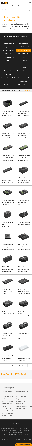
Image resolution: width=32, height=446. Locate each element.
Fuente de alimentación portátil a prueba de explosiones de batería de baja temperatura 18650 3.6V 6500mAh (24, 358)
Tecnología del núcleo (7, 415)
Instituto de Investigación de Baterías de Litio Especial (8, 404)
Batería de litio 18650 (24, 50)
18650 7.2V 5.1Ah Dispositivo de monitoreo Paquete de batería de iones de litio (23, 247)
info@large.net (9, 388)
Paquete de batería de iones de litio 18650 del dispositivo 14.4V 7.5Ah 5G (24, 114)
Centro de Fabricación (7, 411)
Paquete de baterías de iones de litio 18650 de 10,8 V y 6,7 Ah (8, 180)
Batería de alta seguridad (23, 47)
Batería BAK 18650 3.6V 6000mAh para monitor (8, 336)
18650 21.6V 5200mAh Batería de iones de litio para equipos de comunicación (8, 314)
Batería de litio (8, 84)
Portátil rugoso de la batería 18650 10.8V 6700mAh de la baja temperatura (8, 158)
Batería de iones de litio (8, 36)
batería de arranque (8, 50)
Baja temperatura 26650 (22, 394)
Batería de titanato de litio (8, 77)
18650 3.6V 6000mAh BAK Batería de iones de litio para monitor (23, 314)
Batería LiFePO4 (23, 43)
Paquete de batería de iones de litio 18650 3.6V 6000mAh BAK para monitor (24, 336)
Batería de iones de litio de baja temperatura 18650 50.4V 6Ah (7, 114)
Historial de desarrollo (7, 394)
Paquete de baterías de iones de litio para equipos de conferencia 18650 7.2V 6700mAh (24, 225)
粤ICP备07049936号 (22, 434)
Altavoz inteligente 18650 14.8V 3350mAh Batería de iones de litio (8, 225)
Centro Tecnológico (7, 408)
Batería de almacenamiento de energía (8, 57)
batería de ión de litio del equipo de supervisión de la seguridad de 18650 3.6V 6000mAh (8, 136)
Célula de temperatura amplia (24, 406)
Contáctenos (5, 399)
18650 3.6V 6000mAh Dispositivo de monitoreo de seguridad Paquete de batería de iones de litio (24, 269)
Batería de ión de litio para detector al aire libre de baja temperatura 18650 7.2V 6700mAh (8, 202)
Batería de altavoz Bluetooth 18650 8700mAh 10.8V (7, 291)
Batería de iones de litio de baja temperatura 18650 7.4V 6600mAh (7, 247)
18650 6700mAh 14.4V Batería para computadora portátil (24, 291)
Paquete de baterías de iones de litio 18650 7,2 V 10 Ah (24, 202)
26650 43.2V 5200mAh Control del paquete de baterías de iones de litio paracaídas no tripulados (24, 180)
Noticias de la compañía (8, 396)
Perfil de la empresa (7, 391)
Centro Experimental (7, 413)
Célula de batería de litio (24, 84)
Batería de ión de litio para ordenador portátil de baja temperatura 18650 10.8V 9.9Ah (24, 158)
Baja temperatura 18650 (22, 391)
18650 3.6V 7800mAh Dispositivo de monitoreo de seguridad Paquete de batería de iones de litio (8, 269)
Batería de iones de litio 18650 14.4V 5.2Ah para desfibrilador (7, 358)
